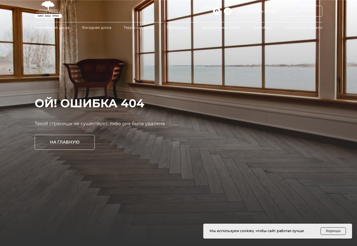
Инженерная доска (52, 27)
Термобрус (263, 27)
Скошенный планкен (303, 27)
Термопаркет (178, 27)
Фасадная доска (96, 27)
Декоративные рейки (221, 27)
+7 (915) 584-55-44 (257, 11)
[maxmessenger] (216, 11)
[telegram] (227, 11)
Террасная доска (138, 27)
